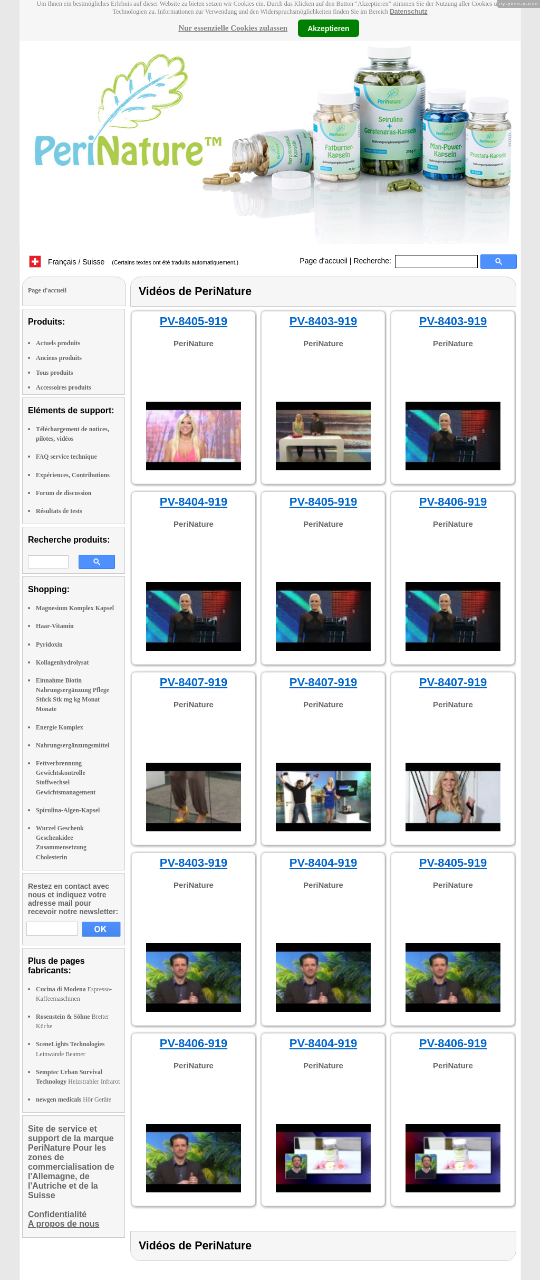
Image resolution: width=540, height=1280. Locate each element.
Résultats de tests (59, 511)
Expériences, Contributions (73, 475)
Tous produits (54, 372)
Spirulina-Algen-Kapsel (68, 810)
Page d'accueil (324, 261)
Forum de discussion (63, 493)
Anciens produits (59, 358)
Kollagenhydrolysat (62, 662)
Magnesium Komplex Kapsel (75, 608)
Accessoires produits (63, 387)
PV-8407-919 (193, 682)
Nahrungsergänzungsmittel (72, 745)
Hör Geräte (73, 1099)
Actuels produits (58, 343)
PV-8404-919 (193, 501)
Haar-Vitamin (55, 626)
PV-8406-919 (453, 501)
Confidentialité (57, 1214)
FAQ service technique (66, 456)
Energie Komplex (59, 727)
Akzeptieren (328, 28)
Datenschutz (408, 11)
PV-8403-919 (323, 321)
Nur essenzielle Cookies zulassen (232, 28)
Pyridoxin (49, 644)
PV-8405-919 (193, 321)
